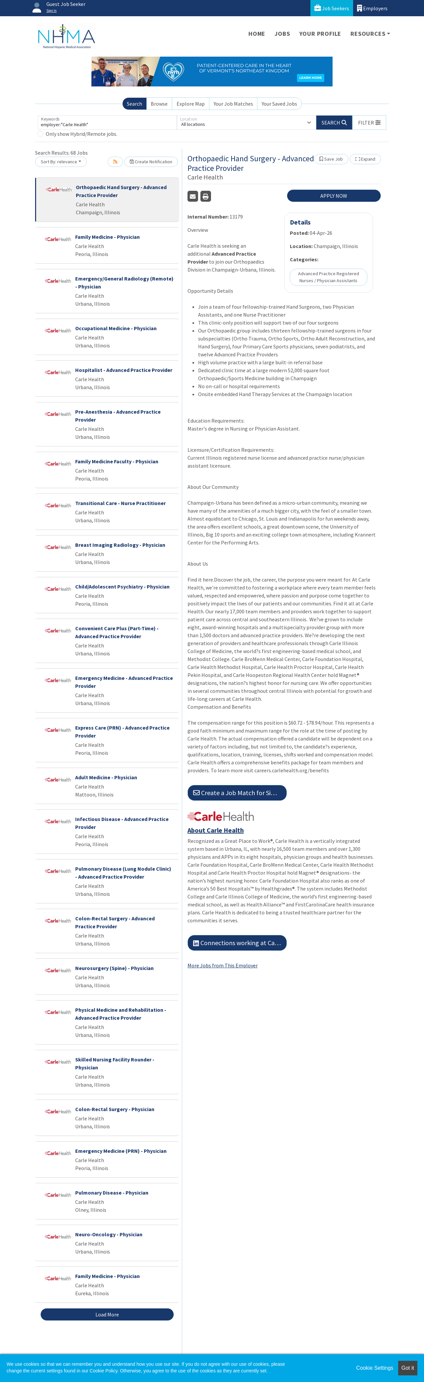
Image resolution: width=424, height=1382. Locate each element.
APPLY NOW (333, 195)
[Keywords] (107, 122)
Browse (159, 103)
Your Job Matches (233, 103)
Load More (107, 1314)
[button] (369, 122)
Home (256, 33)
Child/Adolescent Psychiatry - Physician (122, 586)
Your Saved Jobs (279, 103)
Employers (372, 8)
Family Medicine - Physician (107, 236)
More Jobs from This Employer (222, 965)
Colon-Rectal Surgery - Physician (114, 1109)
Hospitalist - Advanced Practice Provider (123, 370)
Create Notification (151, 162)
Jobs (282, 33)
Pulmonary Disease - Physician (111, 1192)
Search (134, 103)
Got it (407, 1368)
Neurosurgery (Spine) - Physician (114, 968)
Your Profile (320, 33)
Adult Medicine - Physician (106, 777)
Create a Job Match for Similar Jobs (240, 793)
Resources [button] (367, 33)
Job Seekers (331, 8)
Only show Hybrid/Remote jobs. (81, 133)
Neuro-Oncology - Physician (108, 1234)
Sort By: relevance (59, 162)
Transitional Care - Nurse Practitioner (120, 503)
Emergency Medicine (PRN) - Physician (121, 1151)
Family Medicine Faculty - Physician (116, 461)
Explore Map (191, 103)
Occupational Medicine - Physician (116, 328)
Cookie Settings (374, 1368)
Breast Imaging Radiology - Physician (120, 544)
